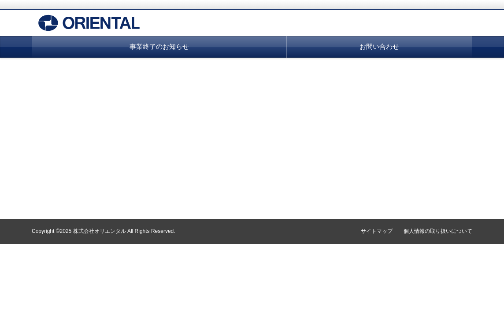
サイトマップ (377, 231)
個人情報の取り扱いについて (438, 231)
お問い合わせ (379, 46)
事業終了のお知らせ (159, 46)
